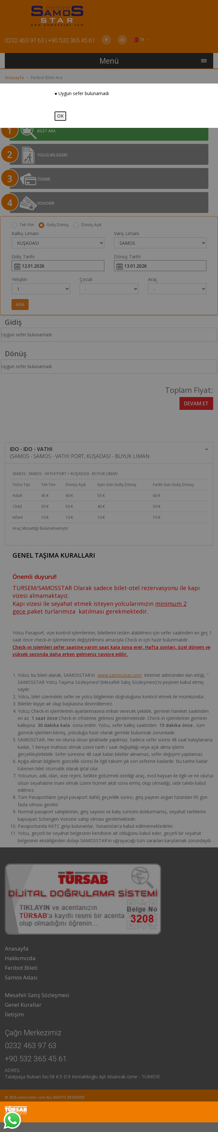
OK (60, 116)
